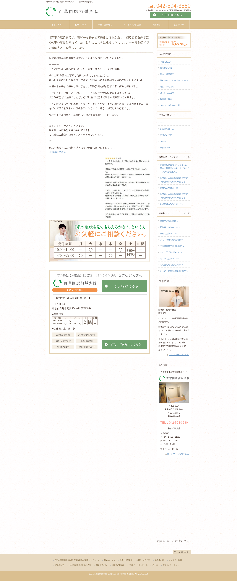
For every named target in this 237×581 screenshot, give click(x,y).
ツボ (162, 122)
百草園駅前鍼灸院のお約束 (80, 565)
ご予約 (155, 565)
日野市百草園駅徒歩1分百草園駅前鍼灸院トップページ (77, 560)
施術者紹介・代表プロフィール (174, 80)
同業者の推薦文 (167, 99)
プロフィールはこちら (179, 354)
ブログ (163, 141)
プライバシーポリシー (172, 565)
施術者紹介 (59, 565)
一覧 (188, 157)
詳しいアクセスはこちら (178, 454)
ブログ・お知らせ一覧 (170, 105)
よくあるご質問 (167, 93)
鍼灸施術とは (166, 68)
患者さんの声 (166, 135)
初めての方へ (166, 62)
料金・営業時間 (167, 74)
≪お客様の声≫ (57, 152)
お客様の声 (159, 560)
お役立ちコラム (167, 129)
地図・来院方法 (167, 86)
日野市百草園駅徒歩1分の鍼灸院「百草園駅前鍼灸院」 (116, 574)
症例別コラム (166, 147)
